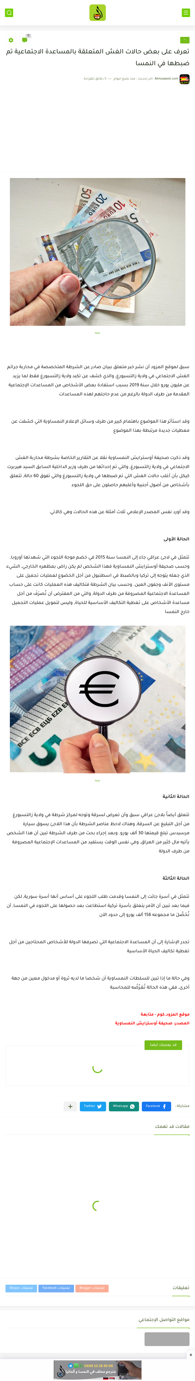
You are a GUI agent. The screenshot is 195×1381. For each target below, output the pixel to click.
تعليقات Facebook (56, 1288)
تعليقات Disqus (21, 1288)
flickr (97, 333)
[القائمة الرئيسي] (186, 13)
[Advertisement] (97, 125)
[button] (156, 1106)
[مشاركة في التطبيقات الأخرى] (70, 1106)
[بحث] (9, 13)
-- (185, 40)
